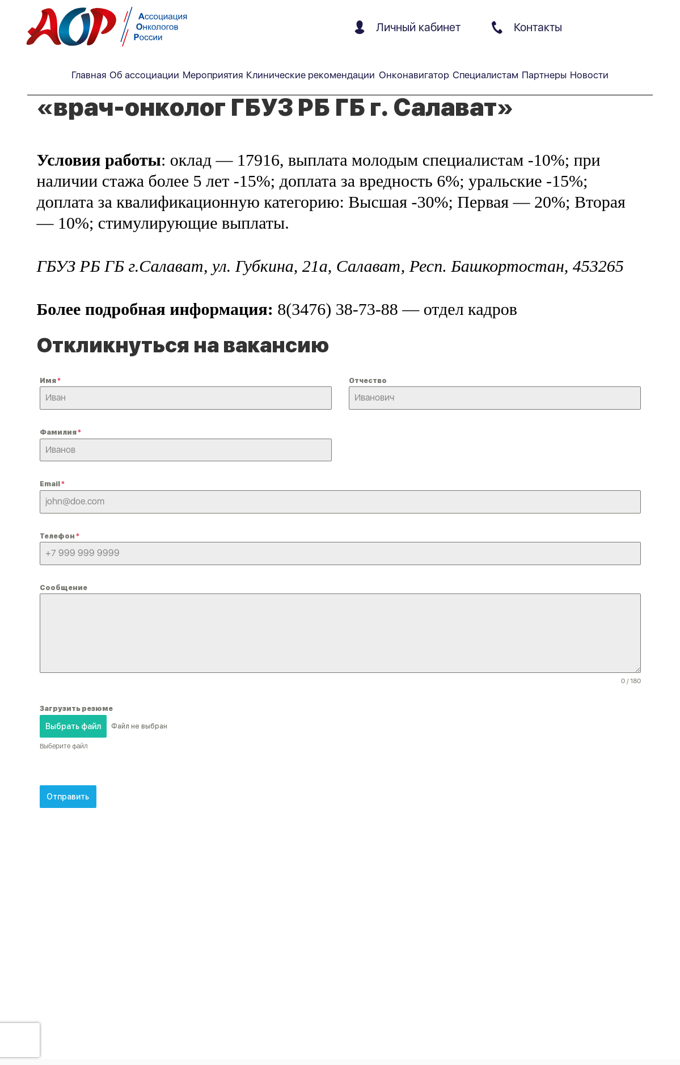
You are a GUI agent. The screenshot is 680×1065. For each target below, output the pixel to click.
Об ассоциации (144, 75)
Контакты (527, 27)
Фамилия (60, 432)
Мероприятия (213, 75)
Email (52, 484)
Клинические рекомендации (310, 75)
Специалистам (485, 75)
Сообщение (63, 588)
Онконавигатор (414, 75)
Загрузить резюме (76, 709)
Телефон (59, 536)
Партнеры (544, 75)
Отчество (368, 381)
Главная (88, 75)
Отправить (68, 796)
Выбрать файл (73, 726)
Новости (589, 75)
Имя (50, 381)
